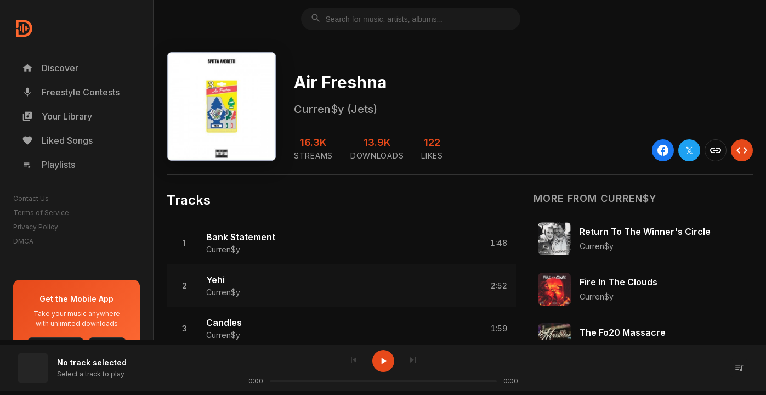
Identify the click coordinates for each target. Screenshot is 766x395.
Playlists (48, 164)
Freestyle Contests (71, 92)
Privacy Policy (35, 227)
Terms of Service (41, 212)
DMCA (23, 241)
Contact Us (31, 198)
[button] (341, 243)
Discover (50, 68)
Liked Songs (57, 140)
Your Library (57, 116)
